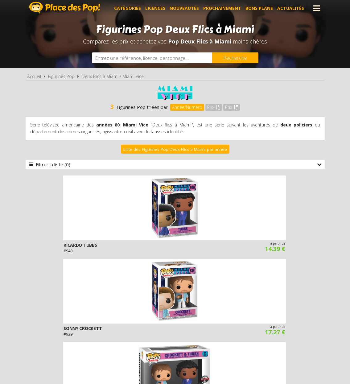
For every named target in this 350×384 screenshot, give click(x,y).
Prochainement (222, 8)
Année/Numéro (187, 107)
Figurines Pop (61, 76)
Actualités (290, 8)
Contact (272, 310)
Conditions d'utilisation (166, 310)
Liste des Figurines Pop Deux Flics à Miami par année (175, 149)
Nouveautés (184, 8)
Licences (155, 8)
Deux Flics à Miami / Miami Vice (113, 76)
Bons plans (259, 8)
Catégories (127, 8)
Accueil (34, 76)
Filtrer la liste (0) (175, 164)
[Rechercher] (235, 57)
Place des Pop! (65, 7)
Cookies (212, 310)
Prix (213, 107)
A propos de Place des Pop (97, 310)
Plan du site (242, 310)
